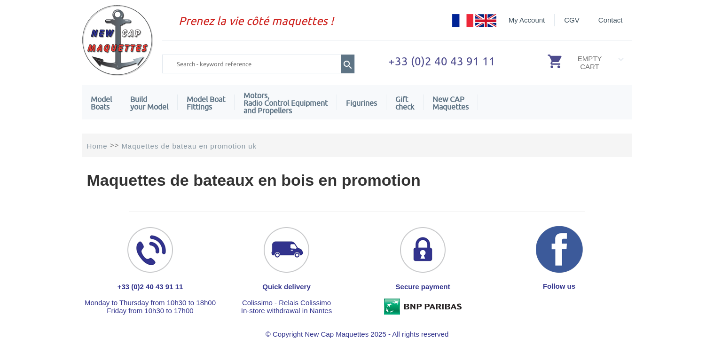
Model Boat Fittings (206, 103)
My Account (527, 20)
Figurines (361, 103)
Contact (610, 20)
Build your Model (149, 103)
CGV (572, 20)
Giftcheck (404, 103)
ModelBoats (101, 103)
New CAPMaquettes (450, 103)
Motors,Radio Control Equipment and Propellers (285, 103)
